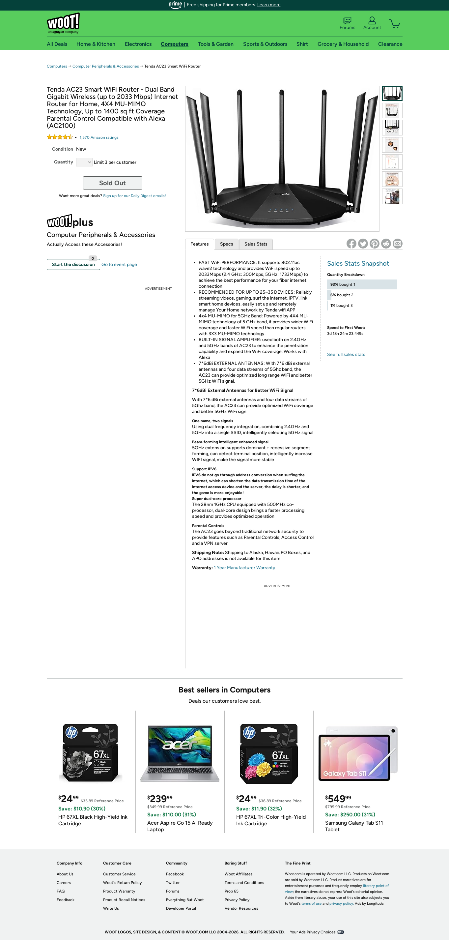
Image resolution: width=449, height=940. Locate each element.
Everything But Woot (185, 899)
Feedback (65, 899)
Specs (226, 244)
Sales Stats (255, 244)
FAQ (61, 891)
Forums (347, 23)
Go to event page (119, 264)
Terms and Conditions (244, 882)
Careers (64, 882)
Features (199, 244)
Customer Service (119, 874)
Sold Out (112, 183)
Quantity (63, 162)
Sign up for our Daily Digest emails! (134, 195)
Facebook (175, 874)
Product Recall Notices (124, 899)
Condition (62, 149)
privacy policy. (341, 903)
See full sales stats (346, 354)
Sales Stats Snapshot (358, 263)
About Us (65, 874)
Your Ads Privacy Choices (313, 932)
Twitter (173, 882)
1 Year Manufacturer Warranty (244, 568)
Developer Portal (181, 908)
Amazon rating (99, 137)
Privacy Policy (237, 899)
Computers (57, 66)
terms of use (311, 903)
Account (372, 23)
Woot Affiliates (239, 874)
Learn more (269, 5)
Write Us (111, 908)
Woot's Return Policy (122, 882)
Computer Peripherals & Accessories (105, 66)
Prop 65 (232, 891)
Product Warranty (119, 891)
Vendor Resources (241, 908)
